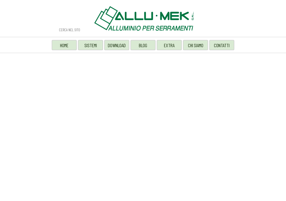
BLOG (143, 45)
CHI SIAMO (195, 45)
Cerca (46, 30)
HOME (64, 45)
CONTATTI (222, 45)
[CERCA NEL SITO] (78, 29)
